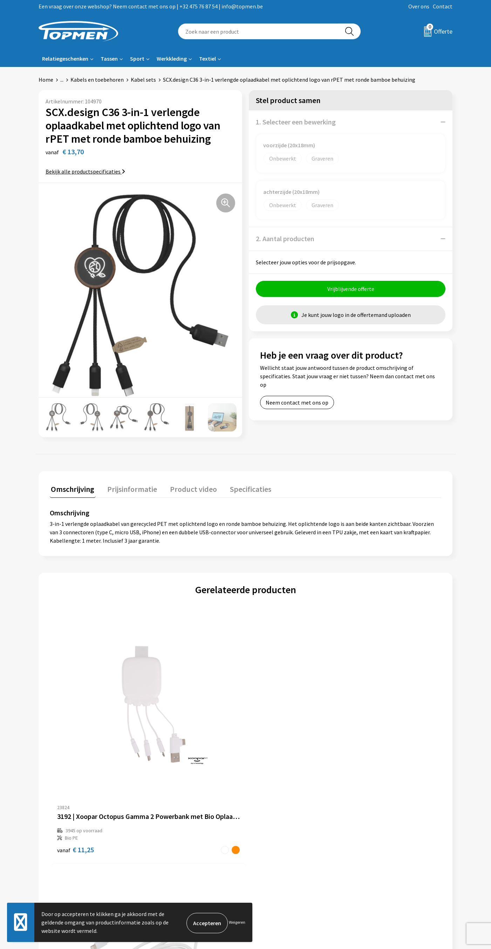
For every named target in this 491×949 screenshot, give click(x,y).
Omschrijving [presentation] (71, 488)
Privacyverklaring (377, 845)
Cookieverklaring (377, 835)
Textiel (207, 58)
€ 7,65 (269, 748)
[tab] (71, 489)
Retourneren (269, 835)
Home (46, 79)
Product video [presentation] (187, 488)
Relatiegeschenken (65, 58)
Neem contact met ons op (297, 402)
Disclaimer (369, 856)
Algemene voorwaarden (385, 824)
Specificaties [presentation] (242, 488)
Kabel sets (143, 79)
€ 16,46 (173, 748)
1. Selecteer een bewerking (296, 121)
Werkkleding (172, 58)
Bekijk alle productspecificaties (85, 171)
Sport (137, 58)
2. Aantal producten (285, 238)
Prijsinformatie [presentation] (129, 488)
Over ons (418, 6)
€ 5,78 (367, 741)
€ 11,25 (75, 748)
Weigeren (237, 922)
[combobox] (258, 31)
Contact (442, 6)
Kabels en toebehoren (97, 79)
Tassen (109, 58)
